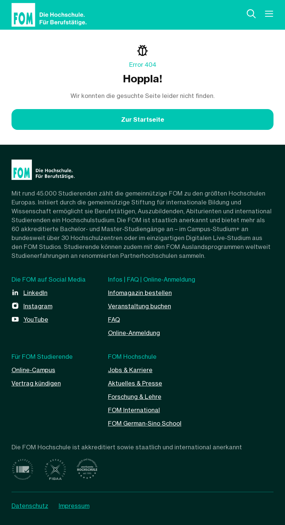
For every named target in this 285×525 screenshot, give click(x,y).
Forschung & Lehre (134, 396)
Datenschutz (30, 505)
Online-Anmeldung (134, 333)
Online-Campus (33, 370)
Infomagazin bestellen (140, 292)
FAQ (114, 319)
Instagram (37, 306)
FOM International (134, 410)
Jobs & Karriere (130, 370)
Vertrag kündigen (36, 383)
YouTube (35, 319)
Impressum (74, 505)
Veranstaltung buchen (139, 306)
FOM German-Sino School (144, 423)
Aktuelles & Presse (135, 383)
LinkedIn (35, 292)
